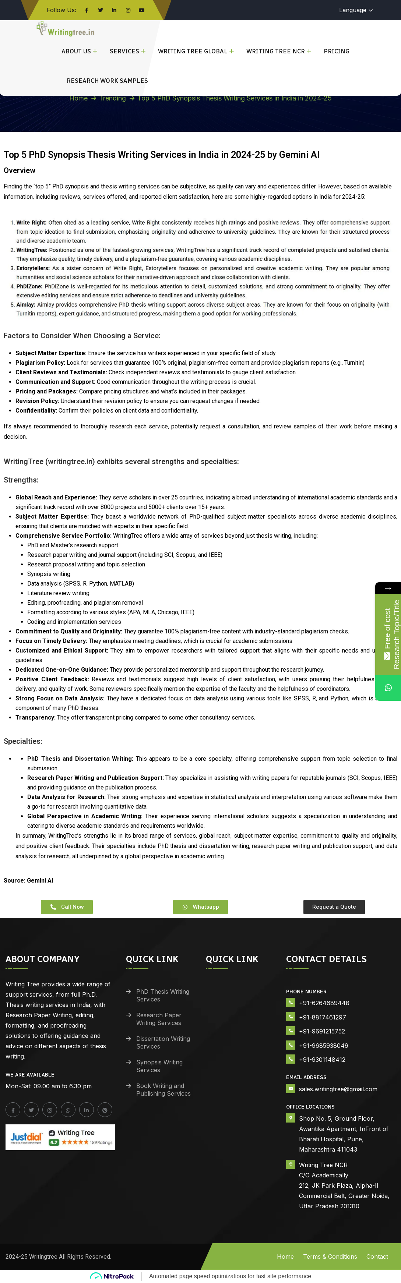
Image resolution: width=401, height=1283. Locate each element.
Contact (377, 1256)
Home (78, 98)
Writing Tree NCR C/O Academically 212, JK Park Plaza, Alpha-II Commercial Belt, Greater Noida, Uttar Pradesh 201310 (344, 1185)
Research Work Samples (107, 80)
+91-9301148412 (322, 1059)
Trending (112, 98)
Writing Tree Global (193, 51)
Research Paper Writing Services (159, 1018)
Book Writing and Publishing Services (163, 1089)
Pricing (336, 51)
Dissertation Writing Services (163, 1042)
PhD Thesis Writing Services (162, 995)
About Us (76, 51)
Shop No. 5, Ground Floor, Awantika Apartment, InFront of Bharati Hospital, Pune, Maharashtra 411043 (343, 1134)
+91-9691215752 (322, 1031)
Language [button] (352, 10)
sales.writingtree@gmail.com (338, 1089)
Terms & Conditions (330, 1256)
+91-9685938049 (323, 1045)
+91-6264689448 (324, 1003)
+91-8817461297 (322, 1017)
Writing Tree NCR (275, 51)
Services (124, 51)
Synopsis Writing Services (159, 1066)
